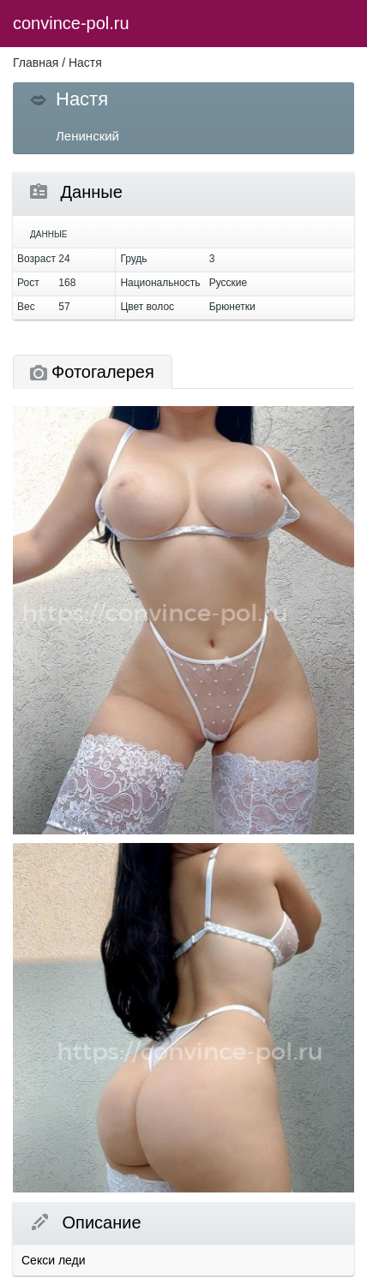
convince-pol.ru (71, 23)
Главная (35, 62)
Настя (85, 62)
